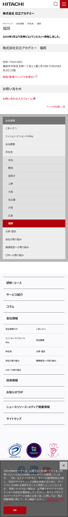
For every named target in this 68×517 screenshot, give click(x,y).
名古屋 (11, 199)
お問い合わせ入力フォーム (17, 98)
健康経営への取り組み (17, 247)
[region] (34, 488)
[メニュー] (64, 4)
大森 (10, 191)
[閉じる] (64, 466)
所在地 (30, 23)
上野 (10, 183)
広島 (10, 215)
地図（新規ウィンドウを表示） (18, 77)
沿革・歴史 (10, 231)
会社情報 (20, 23)
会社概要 (10, 144)
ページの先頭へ (54, 106)
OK (15, 510)
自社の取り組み (13, 239)
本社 (10, 160)
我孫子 (11, 176)
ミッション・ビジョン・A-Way (19, 136)
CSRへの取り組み (14, 255)
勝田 (10, 168)
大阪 (10, 207)
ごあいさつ (11, 128)
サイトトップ (8, 23)
